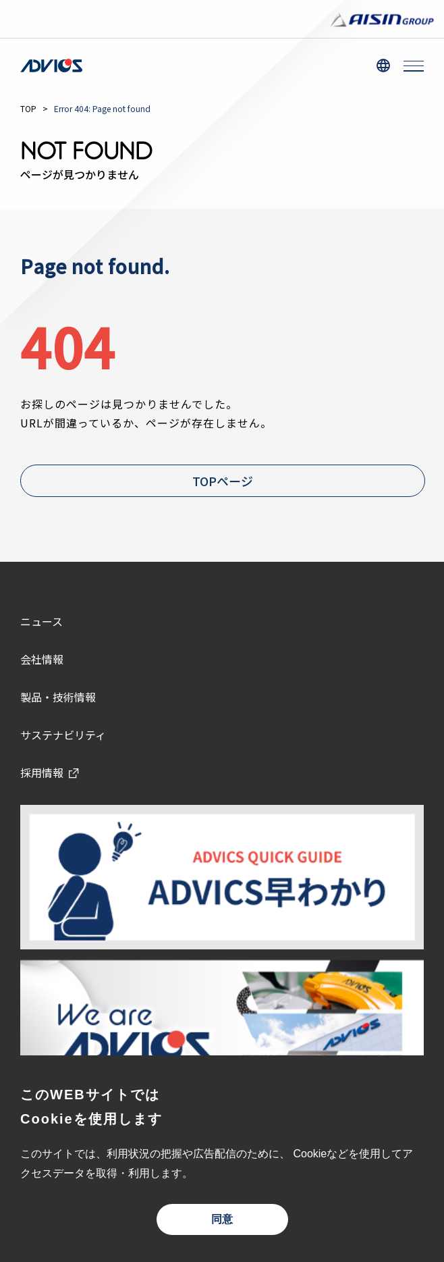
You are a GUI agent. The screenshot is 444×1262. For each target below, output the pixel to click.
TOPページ (222, 481)
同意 (222, 1219)
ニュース (41, 621)
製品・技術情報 (58, 697)
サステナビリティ (63, 735)
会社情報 (41, 659)
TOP (28, 108)
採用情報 (41, 772)
